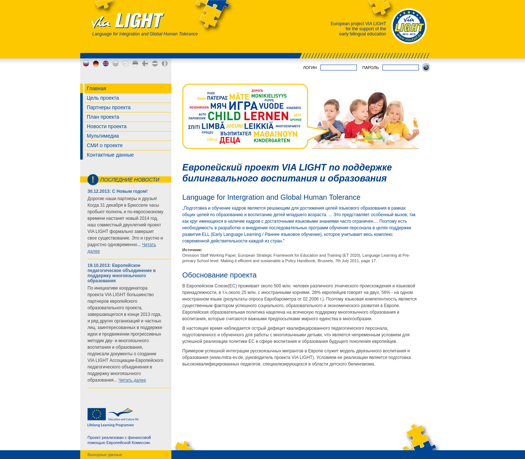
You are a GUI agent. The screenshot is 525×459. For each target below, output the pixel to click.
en (106, 63)
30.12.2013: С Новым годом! (118, 191)
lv (155, 63)
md (165, 63)
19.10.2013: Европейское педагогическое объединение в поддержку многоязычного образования (122, 273)
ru (86, 63)
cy (125, 63)
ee (135, 63)
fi (145, 63)
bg (115, 63)
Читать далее (132, 380)
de (96, 63)
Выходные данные (105, 454)
